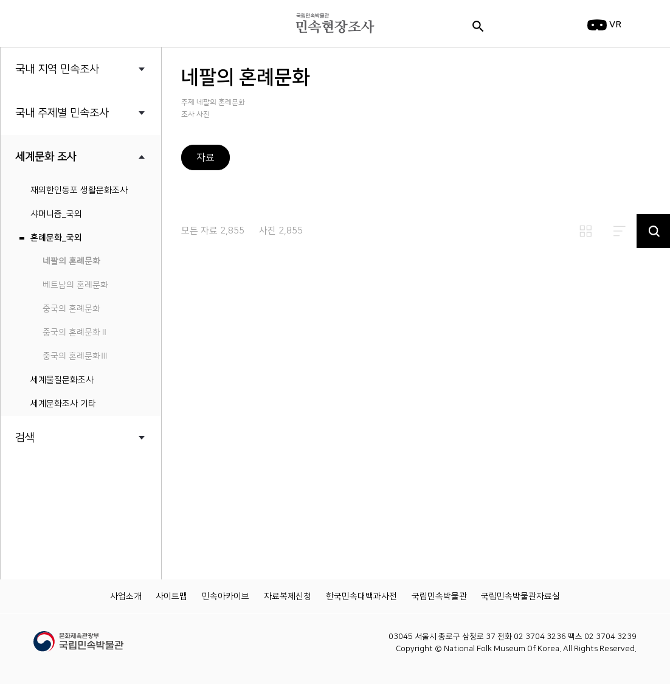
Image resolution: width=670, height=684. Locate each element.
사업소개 (126, 596)
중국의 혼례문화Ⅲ (75, 356)
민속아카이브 (225, 596)
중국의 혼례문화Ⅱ (75, 332)
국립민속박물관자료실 (520, 596)
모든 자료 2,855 (212, 231)
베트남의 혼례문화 (75, 285)
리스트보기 (620, 231)
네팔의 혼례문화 (71, 261)
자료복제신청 (287, 596)
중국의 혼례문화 (71, 309)
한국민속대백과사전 (361, 596)
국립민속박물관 (439, 596)
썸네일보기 (585, 231)
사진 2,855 (281, 231)
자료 (205, 157)
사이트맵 (171, 596)
